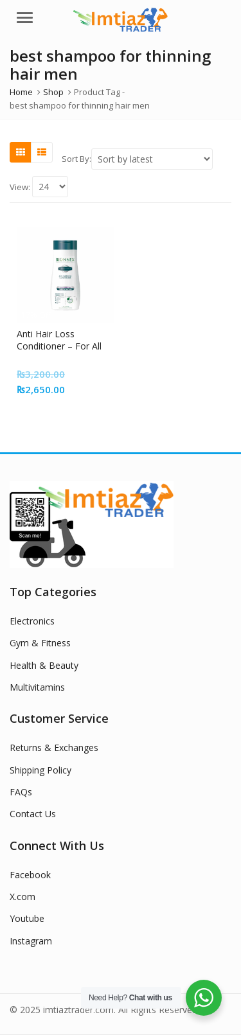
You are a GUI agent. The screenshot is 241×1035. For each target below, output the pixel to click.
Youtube (27, 918)
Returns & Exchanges (54, 747)
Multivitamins (37, 687)
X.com (22, 896)
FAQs (21, 792)
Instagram (31, 941)
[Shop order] (152, 159)
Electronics (32, 621)
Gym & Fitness (40, 643)
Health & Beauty (44, 665)
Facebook (30, 875)
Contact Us (33, 814)
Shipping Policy (40, 770)
